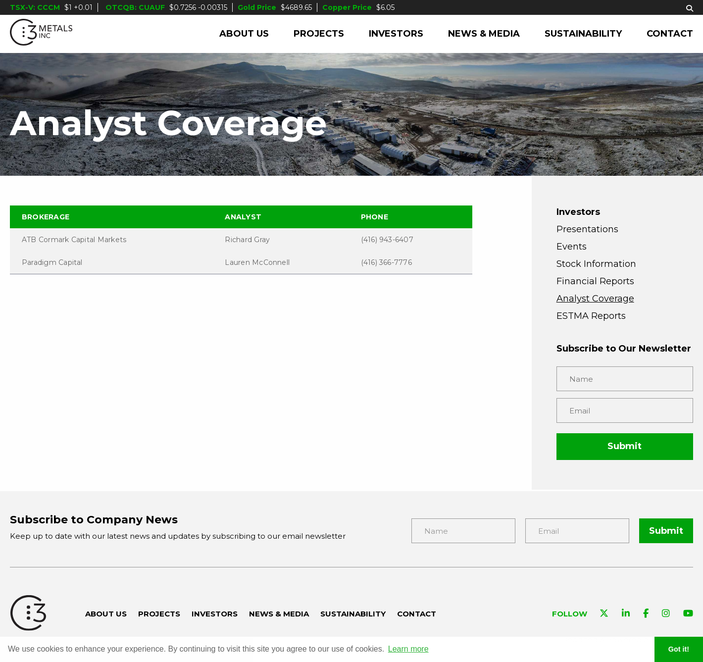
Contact (670, 33)
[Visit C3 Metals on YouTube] (688, 614)
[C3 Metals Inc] (41, 34)
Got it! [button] (678, 649)
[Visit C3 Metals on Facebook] (646, 614)
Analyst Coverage (595, 298)
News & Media (484, 33)
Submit (624, 446)
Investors (396, 33)
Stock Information (596, 263)
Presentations (587, 229)
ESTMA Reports (591, 315)
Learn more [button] (408, 649)
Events (571, 246)
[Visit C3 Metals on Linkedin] (626, 614)
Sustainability (583, 33)
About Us (244, 33)
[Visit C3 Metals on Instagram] (666, 614)
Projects (319, 33)
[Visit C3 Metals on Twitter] (604, 614)
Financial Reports (595, 281)
